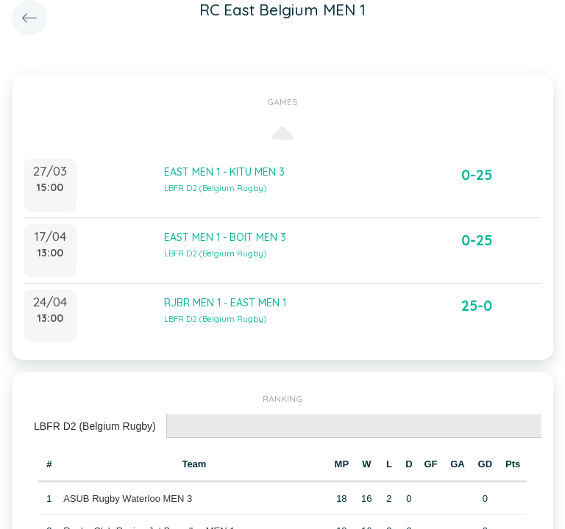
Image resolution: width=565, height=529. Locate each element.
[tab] (95, 426)
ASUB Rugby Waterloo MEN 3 (127, 498)
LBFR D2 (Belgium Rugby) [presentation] (95, 426)
